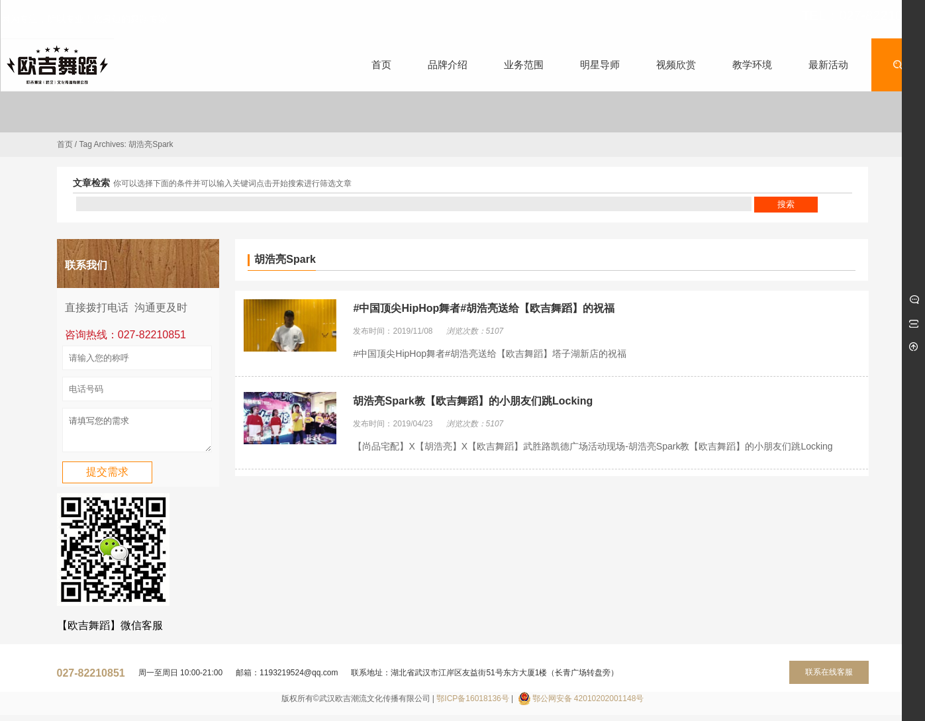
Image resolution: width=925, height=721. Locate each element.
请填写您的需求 (137, 433)
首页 (65, 144)
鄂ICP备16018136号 (472, 704)
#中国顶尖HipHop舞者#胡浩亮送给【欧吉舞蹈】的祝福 (483, 308)
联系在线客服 (829, 678)
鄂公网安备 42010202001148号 (588, 704)
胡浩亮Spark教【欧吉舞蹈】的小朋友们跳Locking (473, 401)
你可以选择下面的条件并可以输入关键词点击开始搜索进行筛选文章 (232, 183)
